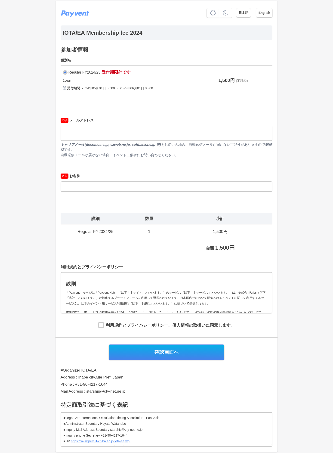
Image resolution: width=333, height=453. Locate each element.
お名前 (70, 176)
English (264, 13)
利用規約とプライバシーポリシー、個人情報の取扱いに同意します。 (170, 325)
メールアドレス (77, 120)
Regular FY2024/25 (84, 72)
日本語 (243, 13)
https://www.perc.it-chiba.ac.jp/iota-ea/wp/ (100, 441)
